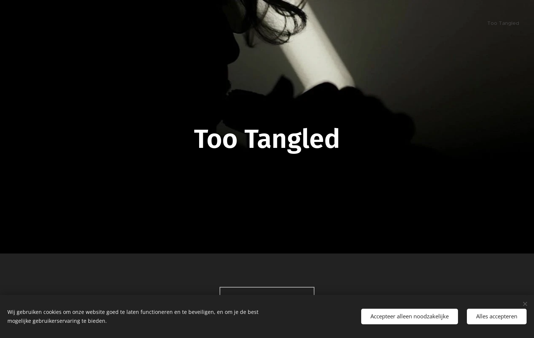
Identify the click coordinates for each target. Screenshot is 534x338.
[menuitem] (518, 24)
